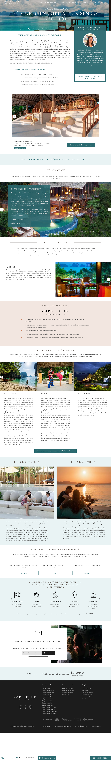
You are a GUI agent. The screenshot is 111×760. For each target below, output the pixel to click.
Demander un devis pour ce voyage (81, 145)
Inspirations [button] (55, 2)
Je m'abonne (48, 708)
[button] (26, 758)
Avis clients (85, 746)
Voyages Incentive (67, 748)
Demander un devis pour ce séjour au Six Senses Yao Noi (55, 451)
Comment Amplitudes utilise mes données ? (38, 711)
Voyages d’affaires (67, 744)
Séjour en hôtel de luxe (20, 148)
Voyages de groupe (68, 746)
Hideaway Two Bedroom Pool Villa (55, 234)
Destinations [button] (44, 2)
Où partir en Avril (47, 752)
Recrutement (86, 752)
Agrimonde (65, 750)
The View (16, 232)
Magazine (85, 2)
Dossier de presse (87, 748)
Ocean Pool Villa (43, 232)
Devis (103, 2)
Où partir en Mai (47, 754)
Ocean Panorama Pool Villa (60, 232)
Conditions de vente (88, 754)
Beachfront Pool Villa (96, 232)
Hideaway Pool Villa (29, 232)
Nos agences (95, 2)
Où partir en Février (48, 748)
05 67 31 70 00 (90, 79)
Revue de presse (87, 750)
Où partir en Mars (47, 750)
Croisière (76, 2)
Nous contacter (86, 744)
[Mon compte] (108, 2)
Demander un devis (100, 758)
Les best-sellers (46, 744)
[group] (24, 597)
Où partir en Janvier (48, 746)
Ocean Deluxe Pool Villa (79, 232)
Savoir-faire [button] (66, 2)
